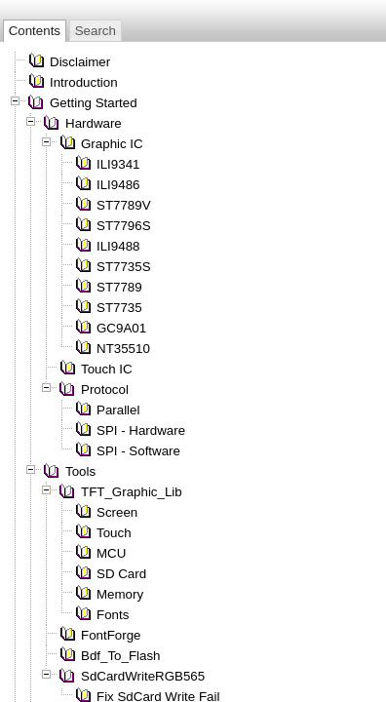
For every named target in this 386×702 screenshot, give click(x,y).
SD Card (121, 573)
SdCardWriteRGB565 (143, 676)
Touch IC (107, 369)
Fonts (112, 614)
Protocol (105, 389)
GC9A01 (121, 328)
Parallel (117, 410)
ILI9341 (117, 164)
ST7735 (119, 307)
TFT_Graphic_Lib (131, 492)
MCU (111, 553)
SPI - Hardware (140, 430)
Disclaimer (80, 62)
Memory (119, 594)
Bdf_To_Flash (121, 655)
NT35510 (123, 348)
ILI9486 (117, 184)
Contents (34, 30)
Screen (116, 512)
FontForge (111, 635)
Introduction (84, 82)
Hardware (93, 123)
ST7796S (123, 225)
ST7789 (119, 287)
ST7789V (123, 205)
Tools (80, 471)
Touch (114, 533)
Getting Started (93, 103)
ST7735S (123, 266)
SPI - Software (138, 451)
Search (95, 30)
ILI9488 (117, 246)
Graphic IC (112, 143)
